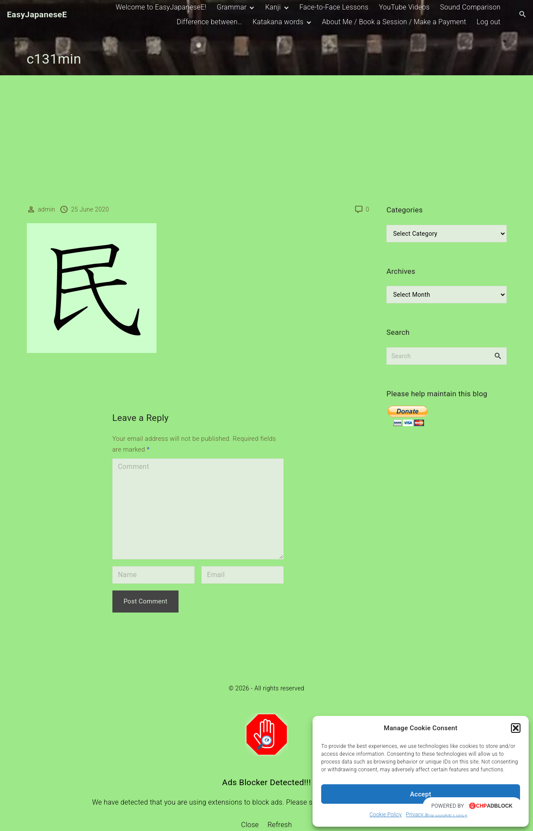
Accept (420, 794)
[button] (515, 728)
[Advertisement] (266, 140)
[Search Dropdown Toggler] (523, 14)
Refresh (280, 825)
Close (250, 825)
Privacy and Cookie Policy (436, 815)
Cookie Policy (386, 815)
